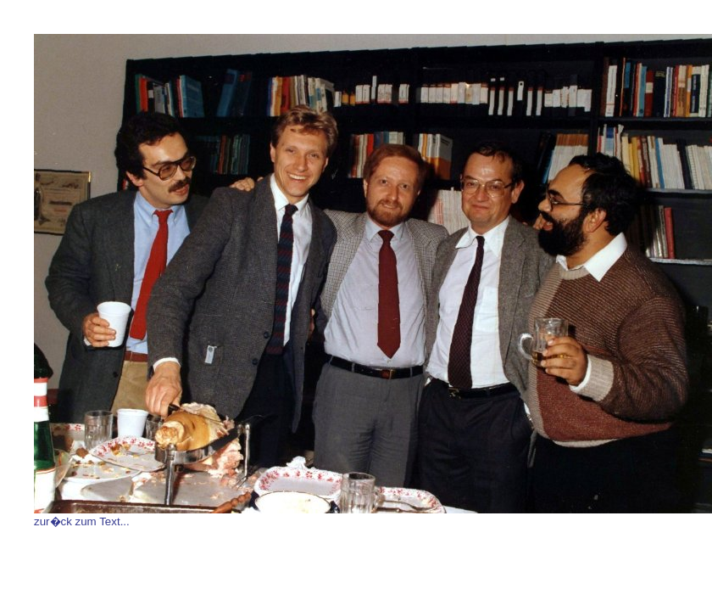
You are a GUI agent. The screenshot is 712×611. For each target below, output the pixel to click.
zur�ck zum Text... (82, 521)
